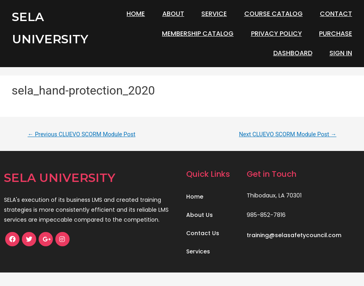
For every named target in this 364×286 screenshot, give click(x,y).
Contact (336, 13)
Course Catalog (273, 13)
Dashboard (292, 53)
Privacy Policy (276, 33)
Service (214, 13)
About (173, 13)
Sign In (340, 53)
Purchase (335, 33)
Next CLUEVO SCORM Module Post (288, 134)
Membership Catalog (198, 33)
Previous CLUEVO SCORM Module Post (81, 134)
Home (136, 13)
